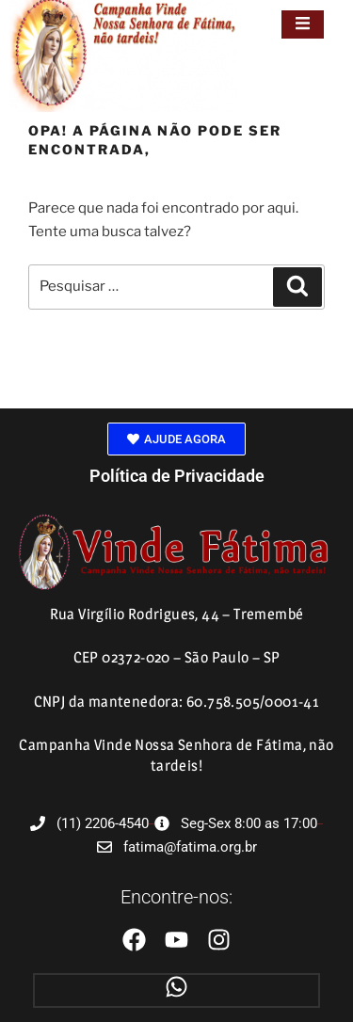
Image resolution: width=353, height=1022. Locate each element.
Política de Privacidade (177, 476)
